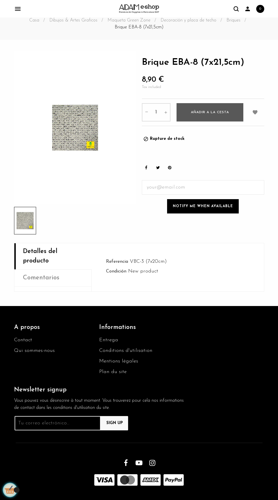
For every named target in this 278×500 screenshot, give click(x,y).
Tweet (158, 168)
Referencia (117, 261)
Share (146, 168)
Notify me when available (203, 206)
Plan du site (113, 371)
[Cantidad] (156, 112)
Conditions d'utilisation (125, 350)
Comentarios (41, 278)
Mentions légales (118, 361)
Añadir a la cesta (210, 112)
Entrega (108, 340)
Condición (116, 271)
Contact (23, 340)
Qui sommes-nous (34, 350)
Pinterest (169, 168)
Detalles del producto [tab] (40, 256)
